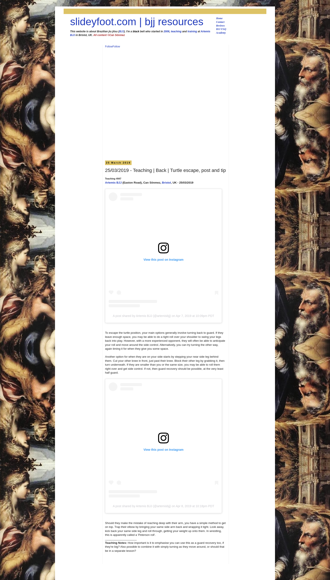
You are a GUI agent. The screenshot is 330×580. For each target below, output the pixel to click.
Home (219, 18)
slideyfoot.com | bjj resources (136, 21)
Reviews (220, 25)
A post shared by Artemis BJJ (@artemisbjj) (142, 316)
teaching (176, 31)
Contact (220, 21)
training (192, 31)
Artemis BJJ (113, 182)
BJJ (121, 31)
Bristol (166, 182)
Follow (109, 46)
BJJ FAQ (221, 29)
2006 (167, 31)
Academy (221, 32)
